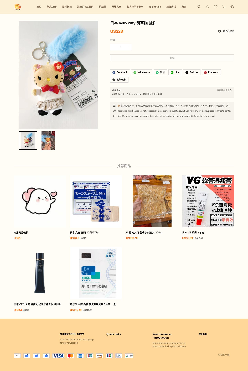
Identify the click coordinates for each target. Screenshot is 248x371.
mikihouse (155, 6)
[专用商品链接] (40, 207)
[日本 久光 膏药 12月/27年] (96, 207)
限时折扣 (67, 6)
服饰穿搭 (171, 6)
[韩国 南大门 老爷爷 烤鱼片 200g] (152, 207)
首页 (39, 6)
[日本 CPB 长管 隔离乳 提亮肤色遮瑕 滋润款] (40, 279)
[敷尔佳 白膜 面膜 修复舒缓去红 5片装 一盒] (96, 279)
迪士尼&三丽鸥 (85, 6)
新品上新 (51, 6)
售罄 (172, 57)
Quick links (113, 334)
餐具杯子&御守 (135, 6)
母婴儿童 (116, 6)
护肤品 (102, 6)
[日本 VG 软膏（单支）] (208, 207)
